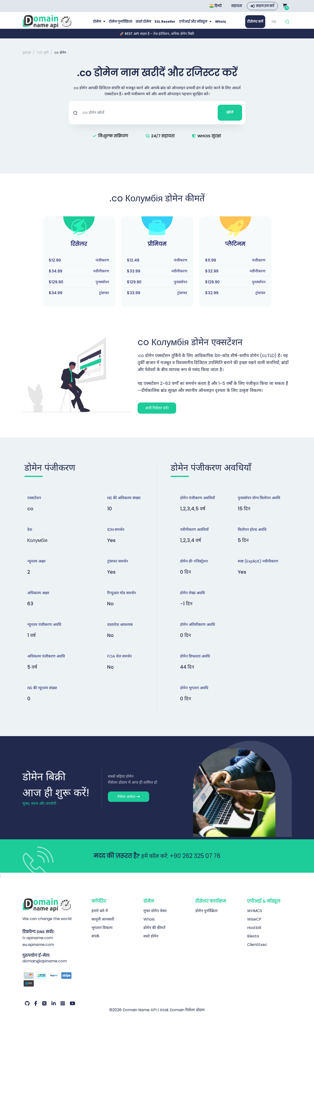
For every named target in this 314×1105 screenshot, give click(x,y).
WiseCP (254, 924)
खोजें (229, 117)
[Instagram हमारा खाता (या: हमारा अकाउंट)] (63, 1008)
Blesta (253, 941)
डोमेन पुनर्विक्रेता (123, 24)
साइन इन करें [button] (265, 6)
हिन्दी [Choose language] (215, 6)
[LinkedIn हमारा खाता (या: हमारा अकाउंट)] (53, 1008)
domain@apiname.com (44, 966)
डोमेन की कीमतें (154, 932)
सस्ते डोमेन (144, 24)
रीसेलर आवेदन (128, 801)
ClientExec (257, 949)
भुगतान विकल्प (101, 932)
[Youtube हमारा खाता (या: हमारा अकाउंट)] (72, 1008)
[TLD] (276, 24)
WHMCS (254, 915)
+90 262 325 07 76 (195, 860)
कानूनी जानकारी (102, 924)
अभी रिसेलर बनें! (157, 413)
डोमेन (100, 24)
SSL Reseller (165, 24)
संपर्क (95, 941)
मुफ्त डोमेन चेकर (155, 915)
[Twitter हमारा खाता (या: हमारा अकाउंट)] (44, 1008)
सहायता (236, 6)
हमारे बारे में (99, 915)
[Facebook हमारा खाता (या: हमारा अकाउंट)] (35, 1008)
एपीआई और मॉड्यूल (192, 24)
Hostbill (254, 932)
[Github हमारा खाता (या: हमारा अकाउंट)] (27, 1008)
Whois (218, 24)
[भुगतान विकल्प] (53, 985)
